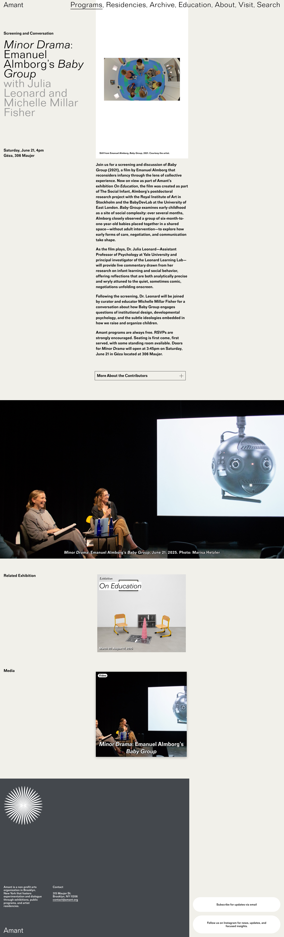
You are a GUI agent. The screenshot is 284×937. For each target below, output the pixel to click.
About (225, 4)
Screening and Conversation (28, 33)
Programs (86, 4)
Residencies (126, 4)
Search (268, 4)
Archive (162, 4)
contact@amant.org (65, 899)
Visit (246, 4)
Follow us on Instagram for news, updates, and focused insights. (236, 924)
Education (194, 4)
